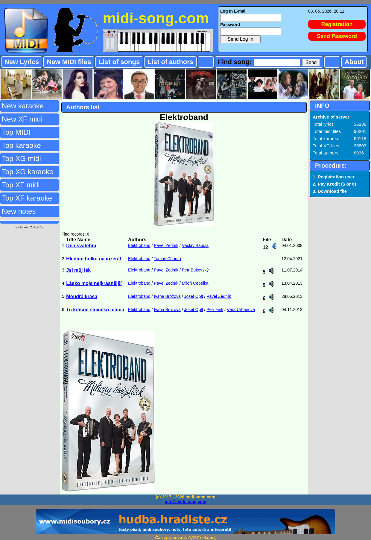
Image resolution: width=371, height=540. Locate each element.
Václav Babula (195, 245)
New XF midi (22, 119)
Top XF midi (21, 185)
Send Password (337, 36)
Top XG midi (21, 158)
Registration (337, 24)
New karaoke (23, 106)
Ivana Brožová (167, 296)
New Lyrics (21, 62)
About (354, 62)
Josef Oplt (193, 296)
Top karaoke (21, 145)
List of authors (170, 62)
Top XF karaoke (27, 198)
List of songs (119, 62)
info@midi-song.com (185, 501)
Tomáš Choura (167, 258)
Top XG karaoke (27, 172)
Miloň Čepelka (195, 283)
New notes (19, 211)
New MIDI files (69, 62)
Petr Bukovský (195, 270)
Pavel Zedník (166, 245)
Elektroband (139, 245)
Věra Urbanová (241, 309)
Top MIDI (16, 132)
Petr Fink (214, 309)
